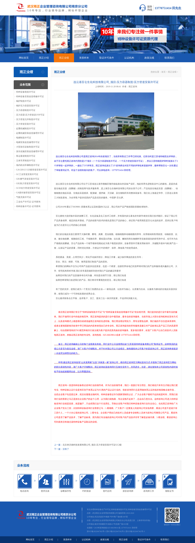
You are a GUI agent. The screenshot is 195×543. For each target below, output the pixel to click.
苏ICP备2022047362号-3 (135, 531)
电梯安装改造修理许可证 (28, 142)
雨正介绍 (44, 57)
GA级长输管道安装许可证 (28, 192)
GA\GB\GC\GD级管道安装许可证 (31, 170)
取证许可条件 (106, 57)
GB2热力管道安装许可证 (27, 183)
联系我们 (169, 57)
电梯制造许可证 (23, 138)
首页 (163, 72)
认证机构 (129, 57)
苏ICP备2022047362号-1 (96, 531)
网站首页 (24, 57)
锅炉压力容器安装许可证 (28, 106)
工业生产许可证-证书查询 (28, 202)
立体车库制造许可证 (25, 160)
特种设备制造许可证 (25, 92)
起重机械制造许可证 (25, 128)
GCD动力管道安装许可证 (28, 188)
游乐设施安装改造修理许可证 (30, 151)
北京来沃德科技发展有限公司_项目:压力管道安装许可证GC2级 (92, 445)
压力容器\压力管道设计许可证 (30, 115)
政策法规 (149, 57)
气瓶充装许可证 (23, 197)
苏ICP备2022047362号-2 (115, 531)
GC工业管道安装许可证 (27, 174)
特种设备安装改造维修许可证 (30, 96)
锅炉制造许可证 (23, 101)
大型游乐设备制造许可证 (28, 147)
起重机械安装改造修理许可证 (30, 133)
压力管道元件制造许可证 (28, 119)
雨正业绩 (64, 57)
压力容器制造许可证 (25, 110)
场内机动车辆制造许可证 (28, 165)
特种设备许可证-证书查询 (28, 206)
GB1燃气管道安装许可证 (27, 179)
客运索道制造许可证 (25, 156)
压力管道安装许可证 (25, 124)
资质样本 (84, 57)
